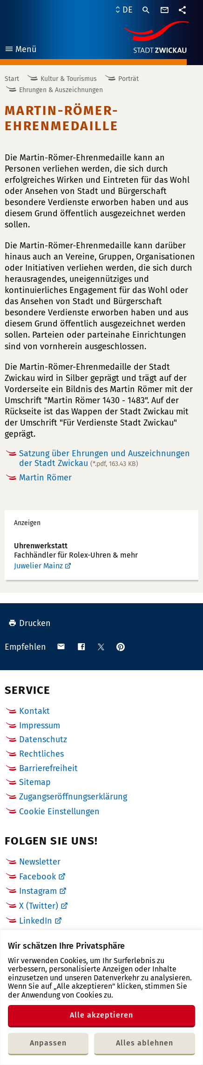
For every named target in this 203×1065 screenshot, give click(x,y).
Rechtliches (41, 754)
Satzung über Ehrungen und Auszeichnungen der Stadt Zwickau (104, 458)
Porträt (128, 79)
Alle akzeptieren (101, 1015)
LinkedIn (35, 921)
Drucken (29, 623)
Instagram (38, 891)
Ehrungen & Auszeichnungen (61, 90)
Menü (20, 50)
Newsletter (40, 862)
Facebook (37, 877)
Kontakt (34, 711)
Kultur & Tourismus (69, 79)
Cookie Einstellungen (59, 812)
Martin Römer (45, 478)
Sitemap (35, 782)
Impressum (39, 725)
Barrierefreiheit (48, 768)
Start (12, 79)
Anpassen (48, 1042)
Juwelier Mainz (38, 565)
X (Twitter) (38, 906)
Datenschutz (43, 739)
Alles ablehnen (144, 1042)
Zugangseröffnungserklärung (73, 797)
